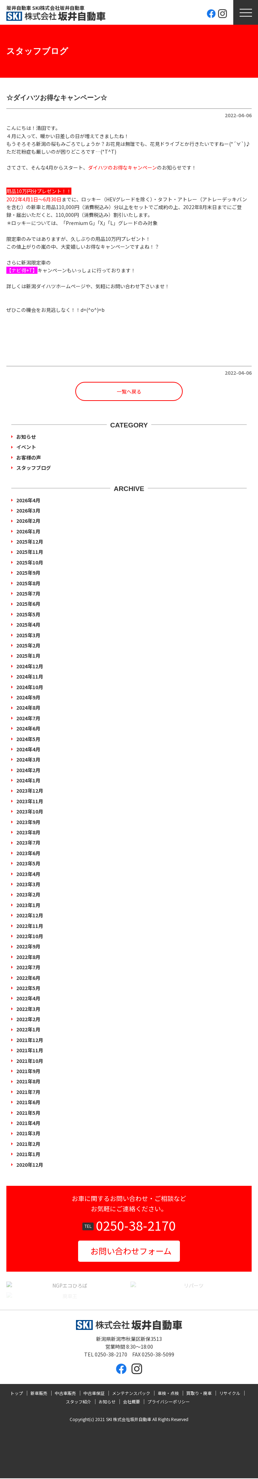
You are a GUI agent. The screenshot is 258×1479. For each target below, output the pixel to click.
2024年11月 (29, 676)
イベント (26, 446)
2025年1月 (28, 655)
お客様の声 (28, 457)
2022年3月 (28, 1008)
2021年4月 (28, 1122)
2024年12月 (29, 666)
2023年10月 (29, 811)
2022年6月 (28, 977)
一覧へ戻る (129, 391)
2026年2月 (28, 520)
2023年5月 (28, 863)
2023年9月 (28, 822)
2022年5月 (28, 988)
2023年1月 (28, 905)
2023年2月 (28, 894)
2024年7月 (28, 718)
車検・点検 (168, 1393)
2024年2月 (28, 770)
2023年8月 (28, 832)
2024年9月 (28, 697)
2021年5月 (28, 1112)
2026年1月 (28, 531)
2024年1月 (28, 780)
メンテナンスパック (131, 1393)
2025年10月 (29, 562)
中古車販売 (65, 1393)
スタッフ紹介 (78, 1402)
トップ (16, 1393)
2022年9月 (28, 946)
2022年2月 (28, 1019)
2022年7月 (28, 967)
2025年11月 (29, 551)
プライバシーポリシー (168, 1402)
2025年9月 (28, 572)
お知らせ (26, 436)
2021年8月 (28, 1081)
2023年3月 (28, 884)
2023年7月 (28, 842)
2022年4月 (28, 998)
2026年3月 (28, 510)
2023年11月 (29, 801)
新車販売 (38, 1393)
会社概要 (131, 1402)
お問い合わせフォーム (131, 1251)
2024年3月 (28, 759)
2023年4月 (28, 873)
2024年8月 (28, 707)
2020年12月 (29, 1164)
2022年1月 (28, 1029)
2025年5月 (28, 614)
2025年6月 (28, 603)
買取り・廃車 (199, 1393)
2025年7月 (28, 593)
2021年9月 (28, 1071)
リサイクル (229, 1393)
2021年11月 (29, 1050)
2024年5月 (28, 739)
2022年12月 (29, 915)
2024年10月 (29, 687)
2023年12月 (29, 790)
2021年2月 (28, 1143)
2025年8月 (28, 583)
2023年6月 (28, 853)
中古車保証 (94, 1393)
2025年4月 (28, 624)
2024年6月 (28, 728)
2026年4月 (28, 500)
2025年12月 (29, 541)
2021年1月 (28, 1154)
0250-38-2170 (136, 1225)
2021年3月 (28, 1133)
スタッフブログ (33, 467)
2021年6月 (28, 1102)
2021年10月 (29, 1060)
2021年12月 (29, 1039)
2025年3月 (28, 635)
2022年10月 (29, 936)
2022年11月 (29, 925)
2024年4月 (28, 749)
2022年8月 (28, 956)
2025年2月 (28, 645)
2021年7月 (28, 1091)
